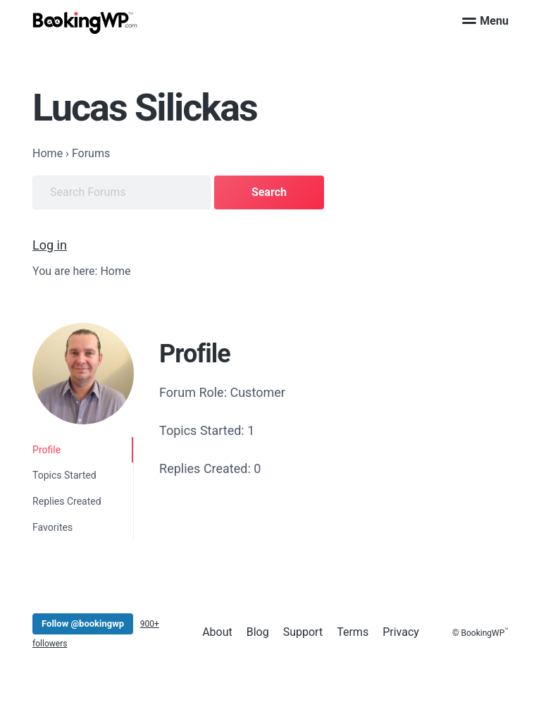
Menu (485, 20)
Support (303, 632)
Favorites (52, 527)
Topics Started (64, 475)
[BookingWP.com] (85, 23)
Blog (258, 632)
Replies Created (66, 501)
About (217, 632)
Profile (46, 449)
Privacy (401, 632)
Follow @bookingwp (83, 623)
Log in (49, 245)
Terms (352, 632)
